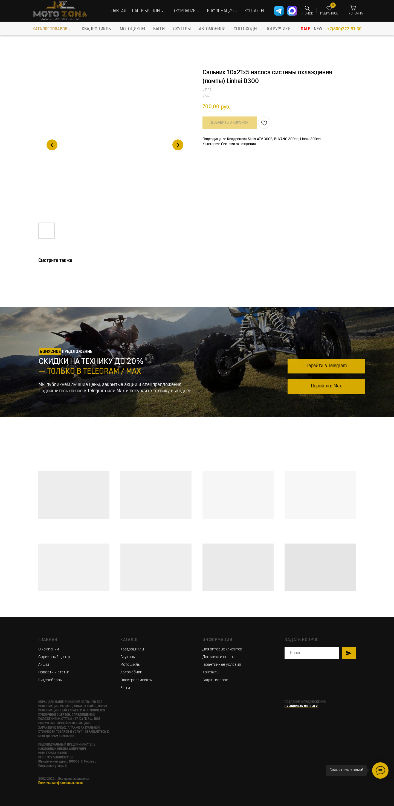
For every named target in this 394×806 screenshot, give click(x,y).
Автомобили (131, 672)
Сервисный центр (54, 657)
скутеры (182, 29)
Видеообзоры (50, 680)
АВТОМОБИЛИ (212, 29)
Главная (47, 640)
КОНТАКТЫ (254, 11)
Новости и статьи (53, 672)
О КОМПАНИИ (184, 11)
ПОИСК (307, 13)
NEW (318, 29)
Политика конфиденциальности (60, 783)
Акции (43, 665)
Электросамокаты (136, 680)
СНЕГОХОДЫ (245, 29)
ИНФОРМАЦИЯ (220, 11)
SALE (305, 29)
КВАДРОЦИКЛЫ (97, 29)
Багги (125, 688)
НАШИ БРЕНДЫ (146, 11)
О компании (48, 649)
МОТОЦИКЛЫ (132, 29)
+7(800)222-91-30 (344, 29)
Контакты (210, 672)
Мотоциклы (130, 665)
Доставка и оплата (218, 657)
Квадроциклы (132, 649)
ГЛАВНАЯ (117, 11)
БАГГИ (159, 29)
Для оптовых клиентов (222, 649)
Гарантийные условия (221, 665)
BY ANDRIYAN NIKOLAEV (301, 706)
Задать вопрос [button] (215, 680)
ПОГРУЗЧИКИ (278, 29)
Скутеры (127, 657)
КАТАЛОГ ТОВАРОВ (50, 29)
